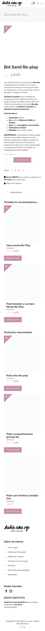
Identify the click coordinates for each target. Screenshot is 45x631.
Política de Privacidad (17, 552)
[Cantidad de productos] (8, 160)
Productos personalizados (18, 570)
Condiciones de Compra (18, 561)
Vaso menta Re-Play (18, 245)
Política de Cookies (16, 557)
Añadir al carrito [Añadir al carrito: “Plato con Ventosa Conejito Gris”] (12, 511)
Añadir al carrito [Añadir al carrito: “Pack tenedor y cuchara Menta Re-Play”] (12, 320)
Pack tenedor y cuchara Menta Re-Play (20, 305)
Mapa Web (12, 575)
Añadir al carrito (22, 160)
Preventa (11, 566)
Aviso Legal (13, 548)
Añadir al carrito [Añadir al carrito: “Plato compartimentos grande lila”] (12, 450)
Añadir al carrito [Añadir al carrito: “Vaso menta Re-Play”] (12, 258)
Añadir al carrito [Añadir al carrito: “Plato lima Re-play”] (12, 388)
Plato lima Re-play (17, 375)
